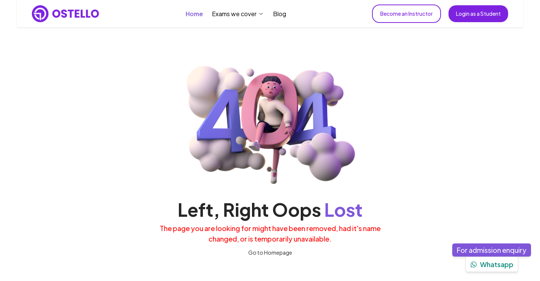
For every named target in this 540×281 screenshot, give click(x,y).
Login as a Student (478, 13)
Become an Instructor (406, 13)
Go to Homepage (270, 252)
